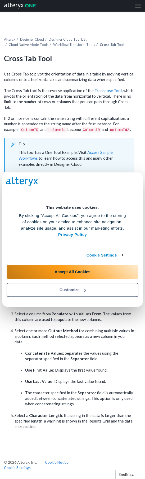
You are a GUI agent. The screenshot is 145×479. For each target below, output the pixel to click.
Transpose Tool (108, 90)
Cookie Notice (57, 462)
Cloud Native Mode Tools (28, 44)
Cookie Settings (102, 255)
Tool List (68, 39)
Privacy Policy (72, 234)
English (126, 474)
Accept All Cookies (72, 271)
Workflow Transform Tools (74, 44)
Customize (73, 289)
